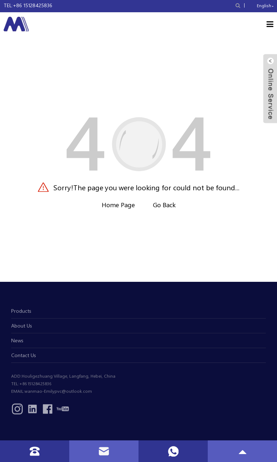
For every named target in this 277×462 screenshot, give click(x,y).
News (17, 342)
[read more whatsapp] (173, 451)
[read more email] (104, 451)
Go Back (164, 204)
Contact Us (23, 357)
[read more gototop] (242, 451)
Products (21, 312)
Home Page (118, 204)
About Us (21, 327)
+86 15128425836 (32, 5)
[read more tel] (35, 451)
